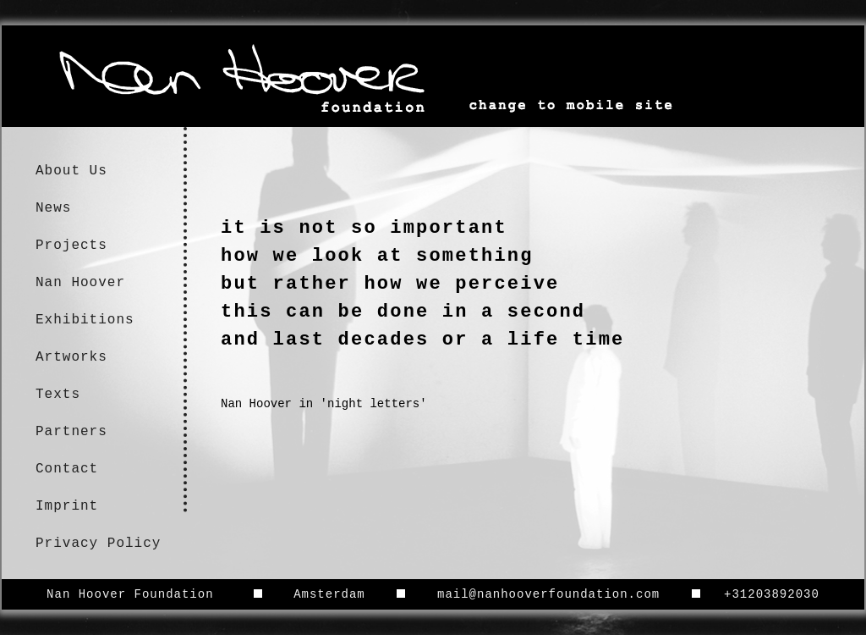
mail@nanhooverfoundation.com (548, 594)
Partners (71, 431)
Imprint (67, 506)
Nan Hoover (80, 282)
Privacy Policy (98, 543)
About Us (71, 171)
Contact (67, 469)
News (53, 208)
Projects (71, 245)
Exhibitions (85, 320)
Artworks (71, 357)
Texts (58, 394)
